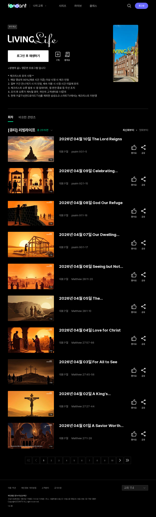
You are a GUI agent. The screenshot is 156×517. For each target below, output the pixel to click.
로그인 (141, 5)
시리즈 (62, 5)
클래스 (93, 5)
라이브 (78, 5)
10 (112, 460)
